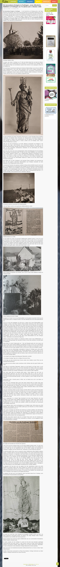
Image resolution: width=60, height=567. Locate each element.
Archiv (54, 1)
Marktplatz (46, 1)
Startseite (13, 1)
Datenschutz (31, 564)
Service (38, 1)
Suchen (54, 5)
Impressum (25, 564)
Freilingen (30, 1)
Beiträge (21, 1)
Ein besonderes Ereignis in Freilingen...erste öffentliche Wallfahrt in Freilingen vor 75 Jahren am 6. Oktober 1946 (22, 5)
